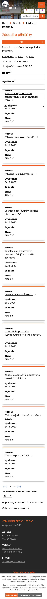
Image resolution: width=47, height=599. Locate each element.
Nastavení (36, 595)
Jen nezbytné (24, 595)
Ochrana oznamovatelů (15, 508)
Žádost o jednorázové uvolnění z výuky (23, 417)
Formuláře (22, 61)
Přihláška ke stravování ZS (21, 173)
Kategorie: (8, 56)
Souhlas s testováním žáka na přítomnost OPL (21, 212)
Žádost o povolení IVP (19, 455)
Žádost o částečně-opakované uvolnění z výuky (22, 376)
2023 (8, 61)
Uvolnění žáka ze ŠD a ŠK (21, 294)
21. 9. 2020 (10, 302)
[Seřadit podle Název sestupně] (11, 72)
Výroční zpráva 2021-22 (19, 66)
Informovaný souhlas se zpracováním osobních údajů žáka (21, 97)
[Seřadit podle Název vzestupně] (11, 71)
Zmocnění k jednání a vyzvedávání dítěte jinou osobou (23, 334)
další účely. (32, 581)
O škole (17, 23)
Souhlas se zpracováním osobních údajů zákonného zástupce (20, 254)
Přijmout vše (11, 595)
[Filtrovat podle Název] (23, 77)
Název (6, 72)
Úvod (5, 23)
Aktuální (9, 121)
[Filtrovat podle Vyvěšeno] (23, 87)
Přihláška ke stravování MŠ (22, 137)
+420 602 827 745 (12, 552)
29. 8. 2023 (10, 265)
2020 (20, 56)
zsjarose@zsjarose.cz (13, 561)
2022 (31, 56)
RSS (31, 42)
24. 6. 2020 (10, 108)
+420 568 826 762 (12, 548)
